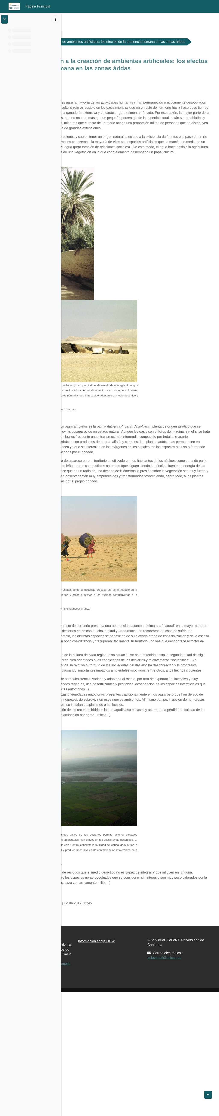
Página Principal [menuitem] (37, 6)
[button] (208, 1095)
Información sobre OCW (139, 1046)
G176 (78, 34)
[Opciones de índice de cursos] (55, 19)
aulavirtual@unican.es (186, 1063)
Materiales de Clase (108, 34)
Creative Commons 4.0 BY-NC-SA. (92, 1085)
